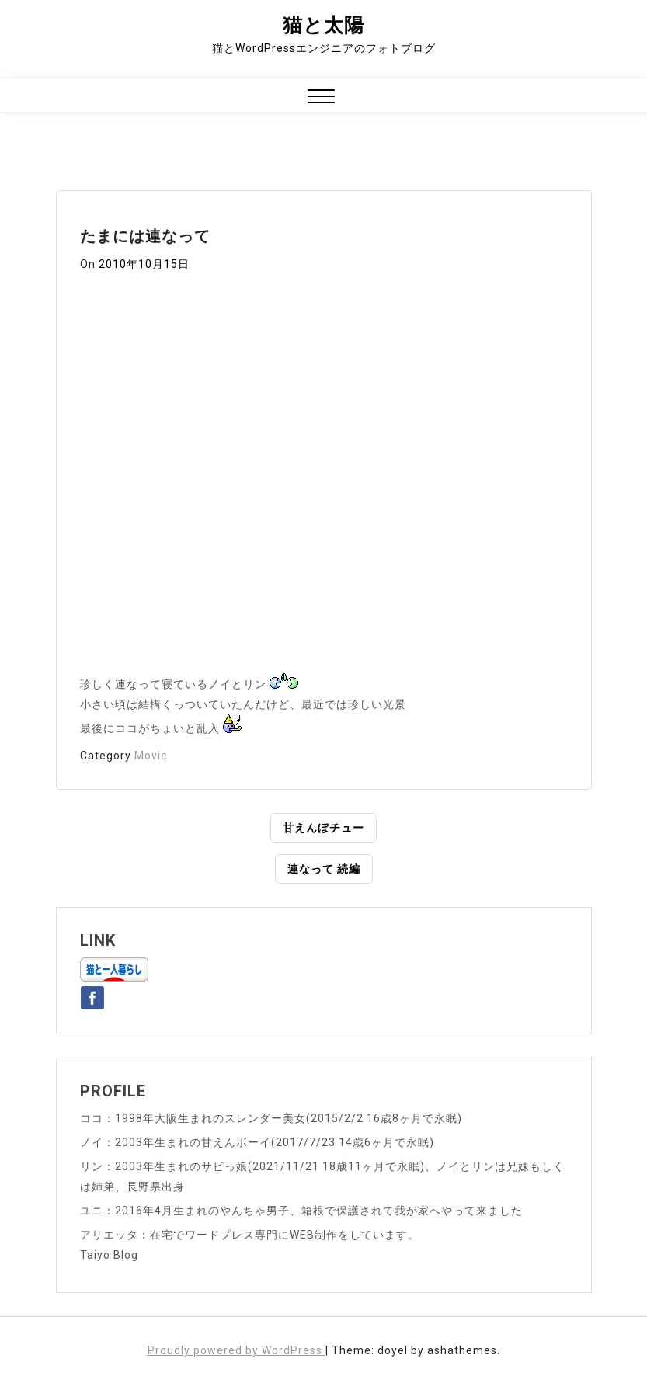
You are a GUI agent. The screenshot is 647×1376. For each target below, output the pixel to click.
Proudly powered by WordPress (236, 1350)
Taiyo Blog (109, 1255)
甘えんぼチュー (323, 828)
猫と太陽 (323, 25)
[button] (321, 98)
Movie (151, 755)
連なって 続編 (323, 869)
